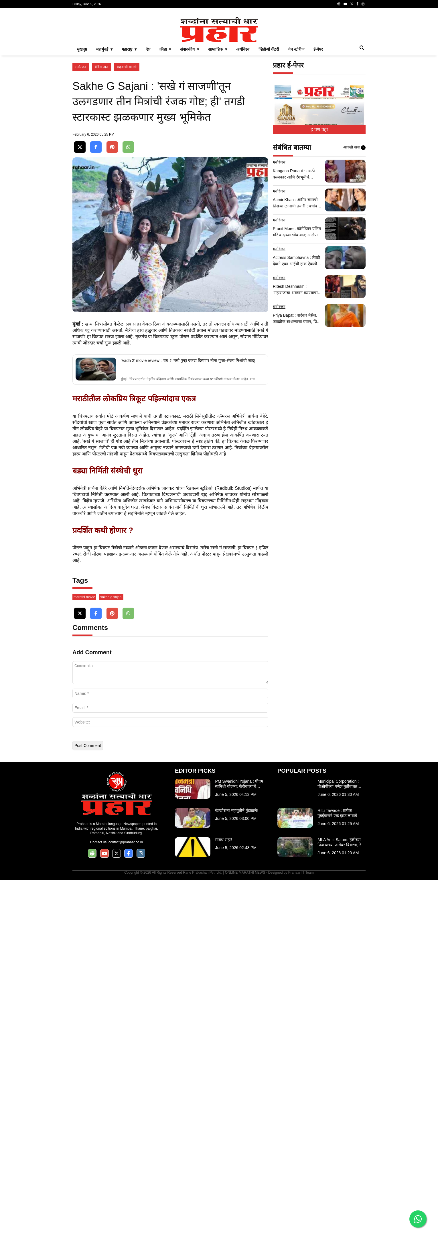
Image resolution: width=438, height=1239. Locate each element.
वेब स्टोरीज (296, 129)
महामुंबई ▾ (104, 129)
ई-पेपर (318, 129)
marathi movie (84, 956)
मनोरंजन (80, 147)
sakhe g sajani (111, 956)
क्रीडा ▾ (165, 129)
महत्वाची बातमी (126, 147)
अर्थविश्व (242, 129)
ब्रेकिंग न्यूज (101, 147)
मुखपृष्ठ (82, 129)
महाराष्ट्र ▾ (129, 129)
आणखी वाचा (354, 227)
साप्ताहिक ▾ (217, 129)
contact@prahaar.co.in (125, 1201)
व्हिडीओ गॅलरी (269, 129)
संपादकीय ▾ (189, 129)
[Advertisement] (219, 53)
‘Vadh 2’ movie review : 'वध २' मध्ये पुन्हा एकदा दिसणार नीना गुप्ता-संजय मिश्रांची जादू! (188, 582)
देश (148, 129)
